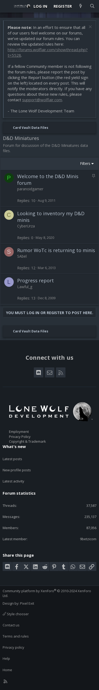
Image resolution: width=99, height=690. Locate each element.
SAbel (22, 256)
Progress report (35, 280)
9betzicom (88, 539)
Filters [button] (85, 163)
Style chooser (16, 614)
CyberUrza (26, 225)
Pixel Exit (27, 603)
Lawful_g (24, 286)
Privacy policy (13, 647)
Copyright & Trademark (27, 441)
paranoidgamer (30, 188)
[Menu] (7, 6)
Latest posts (12, 458)
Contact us (11, 625)
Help (6, 658)
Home (7, 669)
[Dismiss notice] (89, 27)
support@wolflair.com (42, 99)
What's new (14, 446)
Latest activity (13, 481)
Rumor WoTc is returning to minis (56, 250)
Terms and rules (16, 636)
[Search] (92, 6)
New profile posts (17, 470)
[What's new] (80, 6)
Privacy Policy (20, 436)
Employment (19, 431)
